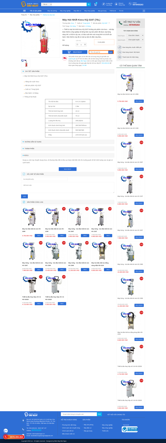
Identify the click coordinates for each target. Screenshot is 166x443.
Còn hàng (73, 26)
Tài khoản (126, 425)
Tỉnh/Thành (121, 36)
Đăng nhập (122, 5)
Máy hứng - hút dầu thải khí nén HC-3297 (32, 264)
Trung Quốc (86, 23)
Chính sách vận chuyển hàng (71, 428)
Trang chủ (24, 15)
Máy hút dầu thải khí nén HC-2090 (31, 230)
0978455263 (138, 5)
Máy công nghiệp (65, 11)
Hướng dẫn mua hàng (109, 4)
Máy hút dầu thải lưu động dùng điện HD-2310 (100, 264)
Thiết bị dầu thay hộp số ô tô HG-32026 (31, 298)
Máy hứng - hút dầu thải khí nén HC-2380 (55, 264)
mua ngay (67, 169)
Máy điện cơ (77, 11)
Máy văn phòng (52, 11)
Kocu (72, 23)
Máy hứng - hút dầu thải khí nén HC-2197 (101, 230)
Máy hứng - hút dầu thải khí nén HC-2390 (78, 264)
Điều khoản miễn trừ (68, 434)
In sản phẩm (101, 42)
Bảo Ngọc (84, 61)
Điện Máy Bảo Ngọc (60, 441)
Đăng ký (121, 3)
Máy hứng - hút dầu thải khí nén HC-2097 (78, 230)
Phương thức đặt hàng (69, 425)
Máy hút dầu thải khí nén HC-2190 (54, 230)
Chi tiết (84, 65)
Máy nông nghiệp (89, 11)
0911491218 (105, 63)
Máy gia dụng (102, 11)
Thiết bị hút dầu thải (49, 15)
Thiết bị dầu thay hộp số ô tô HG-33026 (54, 298)
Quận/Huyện (121, 40)
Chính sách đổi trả (67, 431)
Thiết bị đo (113, 11)
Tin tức (121, 11)
